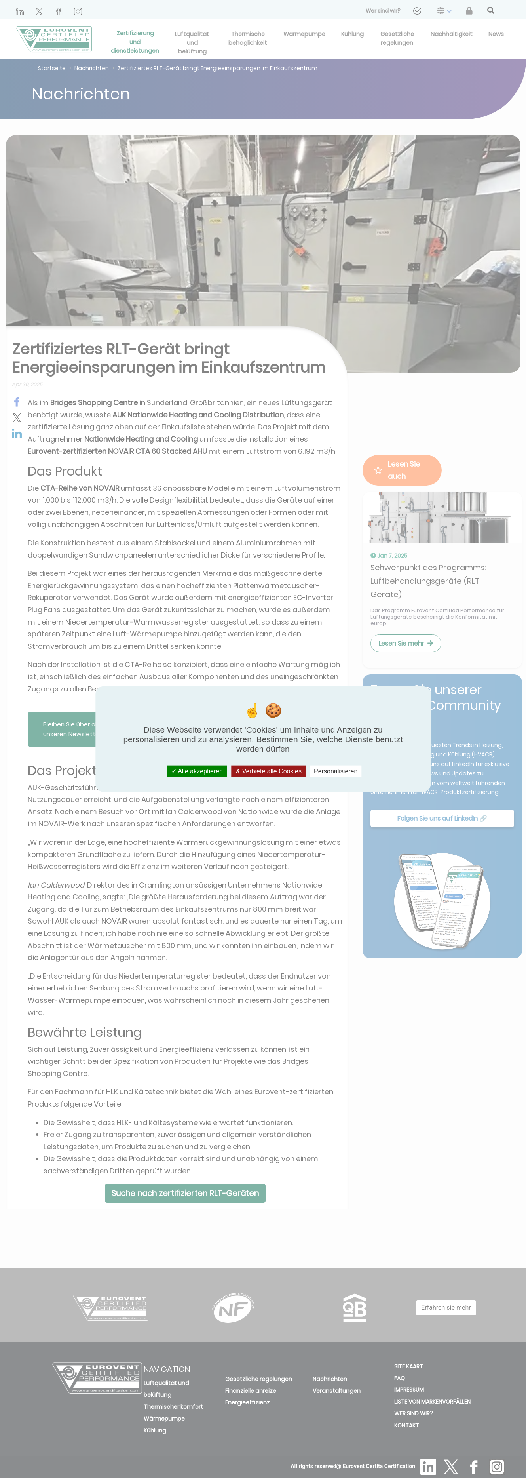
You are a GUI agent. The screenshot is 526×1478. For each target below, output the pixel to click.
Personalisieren (335, 771)
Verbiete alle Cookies (268, 771)
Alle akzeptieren (197, 771)
